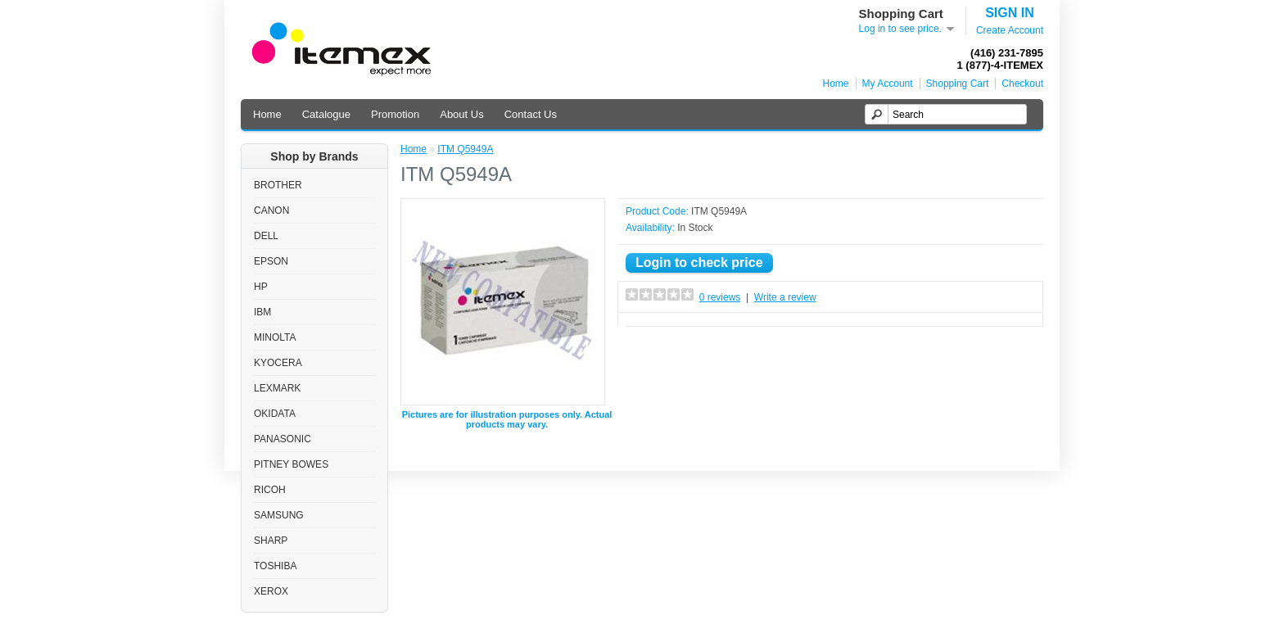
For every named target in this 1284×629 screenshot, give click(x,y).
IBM (262, 312)
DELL (266, 236)
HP (261, 286)
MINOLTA (275, 337)
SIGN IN (1009, 13)
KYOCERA (278, 363)
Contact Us (530, 114)
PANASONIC (282, 439)
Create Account (1009, 30)
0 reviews (720, 297)
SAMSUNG (279, 515)
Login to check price (699, 262)
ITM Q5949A (465, 149)
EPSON (271, 261)
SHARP (270, 540)
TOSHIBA (275, 566)
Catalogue (326, 114)
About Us (461, 114)
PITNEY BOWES (291, 464)
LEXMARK (277, 388)
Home (836, 83)
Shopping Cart (957, 83)
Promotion (395, 114)
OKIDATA (275, 413)
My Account (887, 83)
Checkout (1022, 83)
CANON (271, 210)
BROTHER (278, 185)
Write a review (785, 297)
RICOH (270, 490)
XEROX (271, 591)
